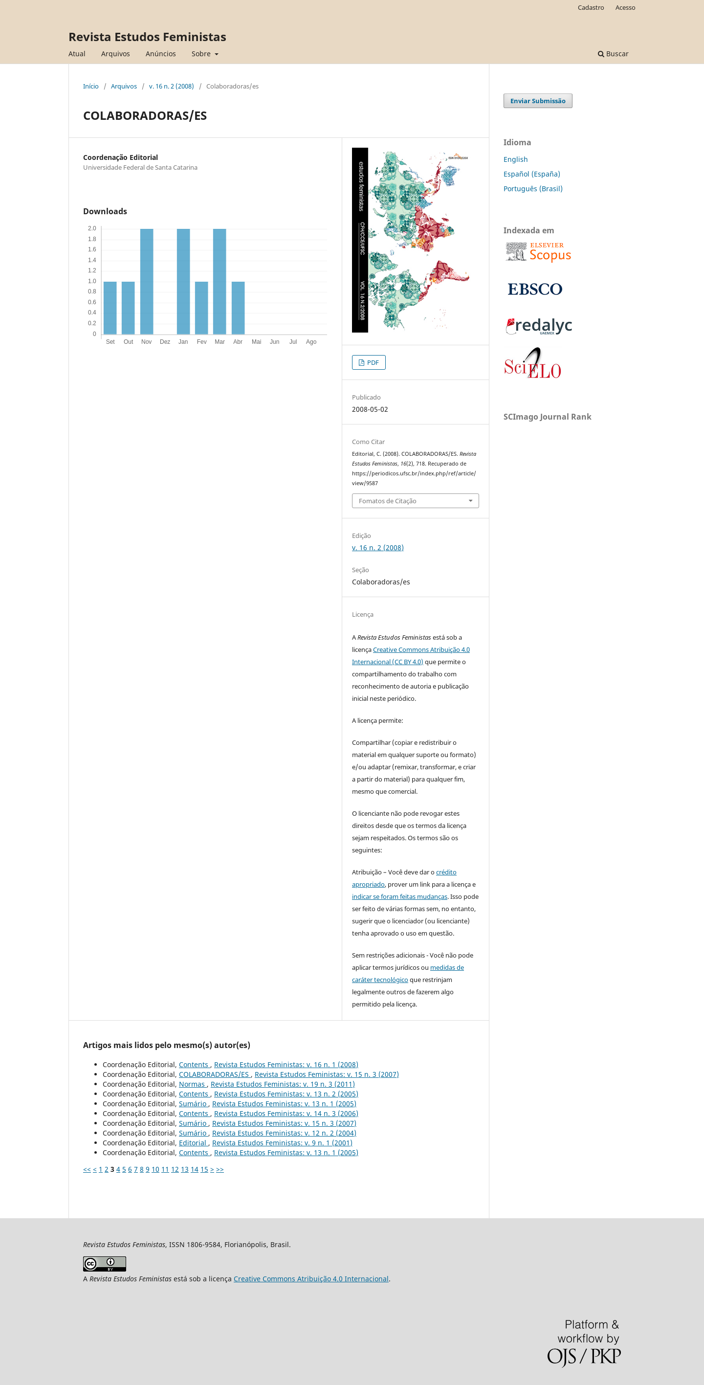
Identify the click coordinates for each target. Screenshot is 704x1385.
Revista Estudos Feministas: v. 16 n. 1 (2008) (286, 1064)
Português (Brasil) (533, 188)
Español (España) (532, 174)
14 (194, 1169)
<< (87, 1169)
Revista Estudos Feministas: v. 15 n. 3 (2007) (327, 1074)
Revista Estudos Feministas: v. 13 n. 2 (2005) (286, 1093)
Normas (193, 1084)
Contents (194, 1064)
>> (220, 1169)
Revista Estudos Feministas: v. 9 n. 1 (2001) (282, 1142)
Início (91, 86)
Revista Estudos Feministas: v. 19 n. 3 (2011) (283, 1084)
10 (155, 1169)
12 (175, 1169)
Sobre (202, 53)
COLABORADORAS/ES (215, 1074)
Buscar (613, 53)
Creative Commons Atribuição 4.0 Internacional (311, 1278)
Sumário (193, 1103)
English (516, 159)
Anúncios (161, 53)
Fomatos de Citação (388, 500)
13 (185, 1169)
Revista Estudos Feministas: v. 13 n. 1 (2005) (284, 1103)
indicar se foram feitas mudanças (399, 896)
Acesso (626, 7)
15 (204, 1169)
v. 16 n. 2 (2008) (171, 86)
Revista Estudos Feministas (147, 36)
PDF (372, 362)
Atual (77, 53)
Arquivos (115, 53)
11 (165, 1169)
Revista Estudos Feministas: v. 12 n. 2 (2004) (284, 1133)
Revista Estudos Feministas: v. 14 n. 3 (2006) (286, 1113)
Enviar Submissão (538, 100)
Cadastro (591, 7)
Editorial (193, 1142)
